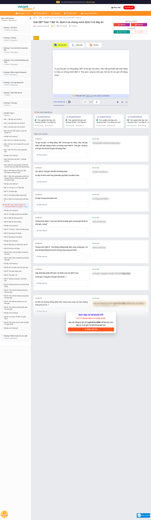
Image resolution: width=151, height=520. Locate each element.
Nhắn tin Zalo (143, 515)
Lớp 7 (35, 17)
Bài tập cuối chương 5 (11, 225)
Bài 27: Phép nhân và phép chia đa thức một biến (16, 259)
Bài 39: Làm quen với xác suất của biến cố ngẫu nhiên (16, 323)
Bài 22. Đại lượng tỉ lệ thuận (12, 233)
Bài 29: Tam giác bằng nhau (12, 271)
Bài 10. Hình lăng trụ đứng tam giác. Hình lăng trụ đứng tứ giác (15, 171)
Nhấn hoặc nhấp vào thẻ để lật (91, 96)
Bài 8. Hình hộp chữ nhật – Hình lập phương (15, 160)
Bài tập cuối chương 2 (11, 155)
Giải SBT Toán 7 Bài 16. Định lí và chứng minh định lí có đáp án (62, 17)
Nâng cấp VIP (91, 439)
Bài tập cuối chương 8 (11, 313)
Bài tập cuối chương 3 (11, 184)
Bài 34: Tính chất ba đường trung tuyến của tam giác (16, 297)
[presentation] (103, 147)
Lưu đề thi (139, 32)
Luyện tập (77, 45)
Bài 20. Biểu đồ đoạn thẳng (12, 222)
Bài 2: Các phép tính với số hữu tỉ (14, 123)
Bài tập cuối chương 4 (11, 210)
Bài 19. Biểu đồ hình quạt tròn (13, 218)
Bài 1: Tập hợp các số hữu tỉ (13, 119)
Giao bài (139, 24)
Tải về (122, 32)
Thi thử (93, 45)
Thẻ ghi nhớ (60, 45)
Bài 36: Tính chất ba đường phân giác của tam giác (16, 308)
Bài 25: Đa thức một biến (12, 248)
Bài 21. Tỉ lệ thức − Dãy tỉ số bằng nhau (16, 229)
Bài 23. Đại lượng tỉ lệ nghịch (13, 237)
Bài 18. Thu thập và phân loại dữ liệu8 (16, 214)
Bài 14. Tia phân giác (10, 191)
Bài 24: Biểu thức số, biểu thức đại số (16, 244)
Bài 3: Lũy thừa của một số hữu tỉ (14, 127)
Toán (40, 17)
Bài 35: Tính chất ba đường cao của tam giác (15, 302)
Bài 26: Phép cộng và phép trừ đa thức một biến (16, 253)
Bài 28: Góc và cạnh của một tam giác (16, 267)
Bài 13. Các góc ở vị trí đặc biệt (14, 187)
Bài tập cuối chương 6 (11, 241)
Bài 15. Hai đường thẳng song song (15, 195)
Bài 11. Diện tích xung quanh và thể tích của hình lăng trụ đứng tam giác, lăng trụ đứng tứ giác (16, 178)
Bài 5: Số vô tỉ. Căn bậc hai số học (15, 140)
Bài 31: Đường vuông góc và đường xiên (15, 280)
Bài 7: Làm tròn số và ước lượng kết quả (15, 151)
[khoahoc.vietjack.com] (26, 7)
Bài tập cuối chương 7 (11, 263)
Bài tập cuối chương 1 (11, 136)
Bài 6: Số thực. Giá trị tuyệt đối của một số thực (16, 145)
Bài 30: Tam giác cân (10, 275)
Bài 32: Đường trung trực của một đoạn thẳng (16, 285)
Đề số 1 (36, 38)
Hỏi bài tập (4, 514)
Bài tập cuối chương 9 (11, 328)
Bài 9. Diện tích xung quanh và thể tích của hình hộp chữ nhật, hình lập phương (16, 166)
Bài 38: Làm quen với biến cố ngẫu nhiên (15, 318)
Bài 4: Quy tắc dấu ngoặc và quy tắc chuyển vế (15, 132)
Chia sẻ (121, 24)
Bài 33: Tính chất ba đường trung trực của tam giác (16, 291)
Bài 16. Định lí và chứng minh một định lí (16, 200)
